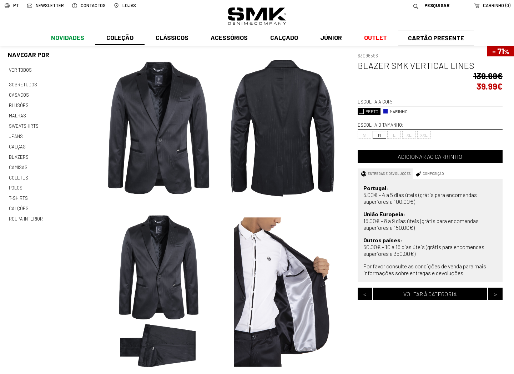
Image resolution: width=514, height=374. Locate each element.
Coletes (18, 174)
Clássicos (171, 38)
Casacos (18, 94)
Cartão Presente (435, 38)
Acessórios (228, 38)
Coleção (119, 38)
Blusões (19, 104)
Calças (17, 144)
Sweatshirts (23, 124)
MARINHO (395, 111)
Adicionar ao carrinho (430, 156)
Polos (15, 184)
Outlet (373, 38)
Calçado (283, 38)
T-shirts (18, 194)
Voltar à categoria (430, 293)
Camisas (18, 164)
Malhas (17, 114)
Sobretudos (23, 84)
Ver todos (20, 70)
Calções (18, 204)
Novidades (67, 38)
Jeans (15, 134)
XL (409, 134)
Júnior (330, 38)
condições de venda (438, 266)
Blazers (18, 154)
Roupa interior (25, 214)
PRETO (368, 111)
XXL (424, 134)
